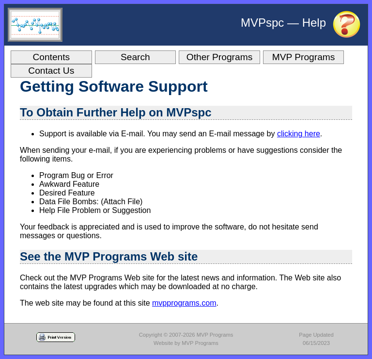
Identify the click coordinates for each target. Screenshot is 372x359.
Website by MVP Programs (186, 343)
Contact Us (51, 70)
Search (135, 57)
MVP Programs (303, 57)
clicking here (298, 134)
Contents (51, 57)
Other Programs (219, 57)
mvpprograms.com (184, 303)
